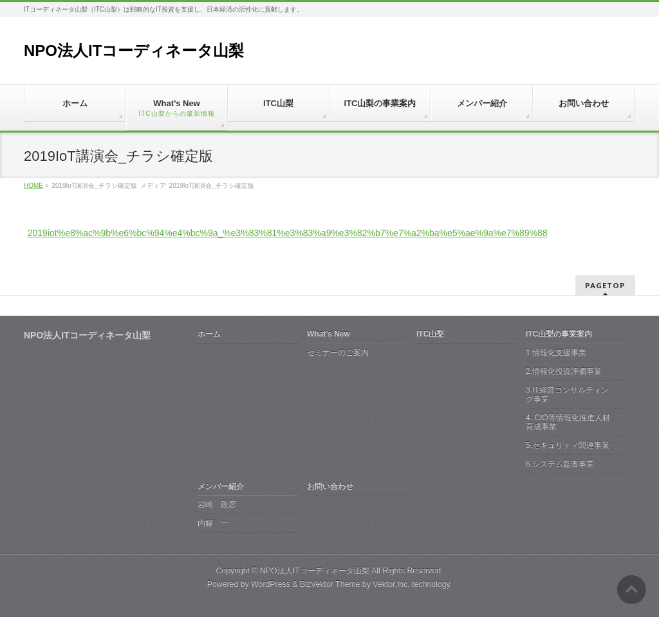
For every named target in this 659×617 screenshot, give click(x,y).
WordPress (270, 584)
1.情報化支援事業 (556, 352)
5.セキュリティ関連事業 (567, 445)
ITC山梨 (430, 333)
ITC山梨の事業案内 (559, 333)
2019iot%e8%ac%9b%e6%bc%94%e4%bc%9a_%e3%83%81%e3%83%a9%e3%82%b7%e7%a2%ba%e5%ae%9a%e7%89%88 (288, 233)
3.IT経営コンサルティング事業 (567, 394)
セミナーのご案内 (338, 352)
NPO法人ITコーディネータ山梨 (134, 50)
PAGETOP (605, 285)
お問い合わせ (330, 486)
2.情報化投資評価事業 (564, 371)
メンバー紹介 (221, 486)
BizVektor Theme (330, 584)
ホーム (209, 333)
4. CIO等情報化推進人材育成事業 (568, 422)
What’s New (328, 333)
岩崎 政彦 (217, 504)
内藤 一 (213, 523)
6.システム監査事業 (560, 463)
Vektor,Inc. (391, 584)
